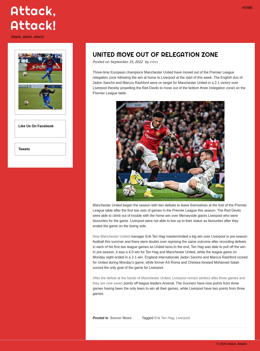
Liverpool (183, 318)
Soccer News (121, 318)
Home (247, 8)
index (154, 62)
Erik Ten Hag (164, 318)
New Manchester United (111, 236)
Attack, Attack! (33, 18)
